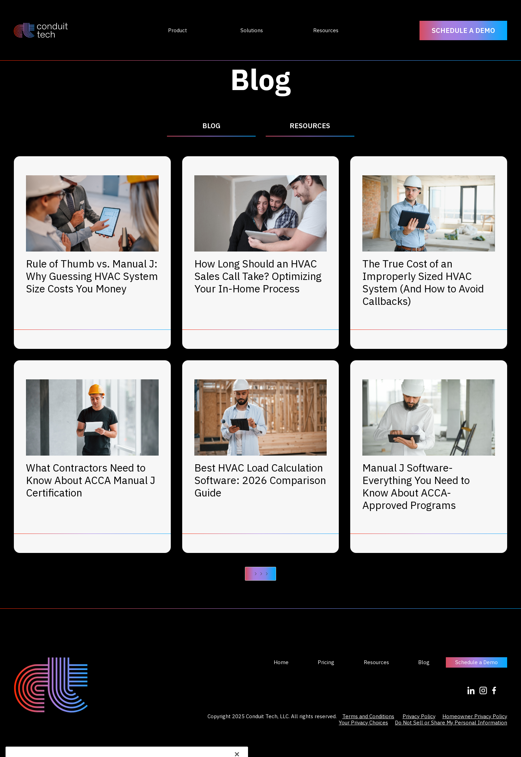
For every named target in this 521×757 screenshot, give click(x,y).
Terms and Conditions (368, 716)
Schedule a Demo (476, 662)
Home (281, 662)
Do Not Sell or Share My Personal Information (451, 722)
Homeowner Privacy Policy (474, 716)
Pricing (326, 662)
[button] (177, 30)
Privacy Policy (419, 716)
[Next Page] (260, 574)
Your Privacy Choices (363, 722)
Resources (376, 662)
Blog (424, 662)
